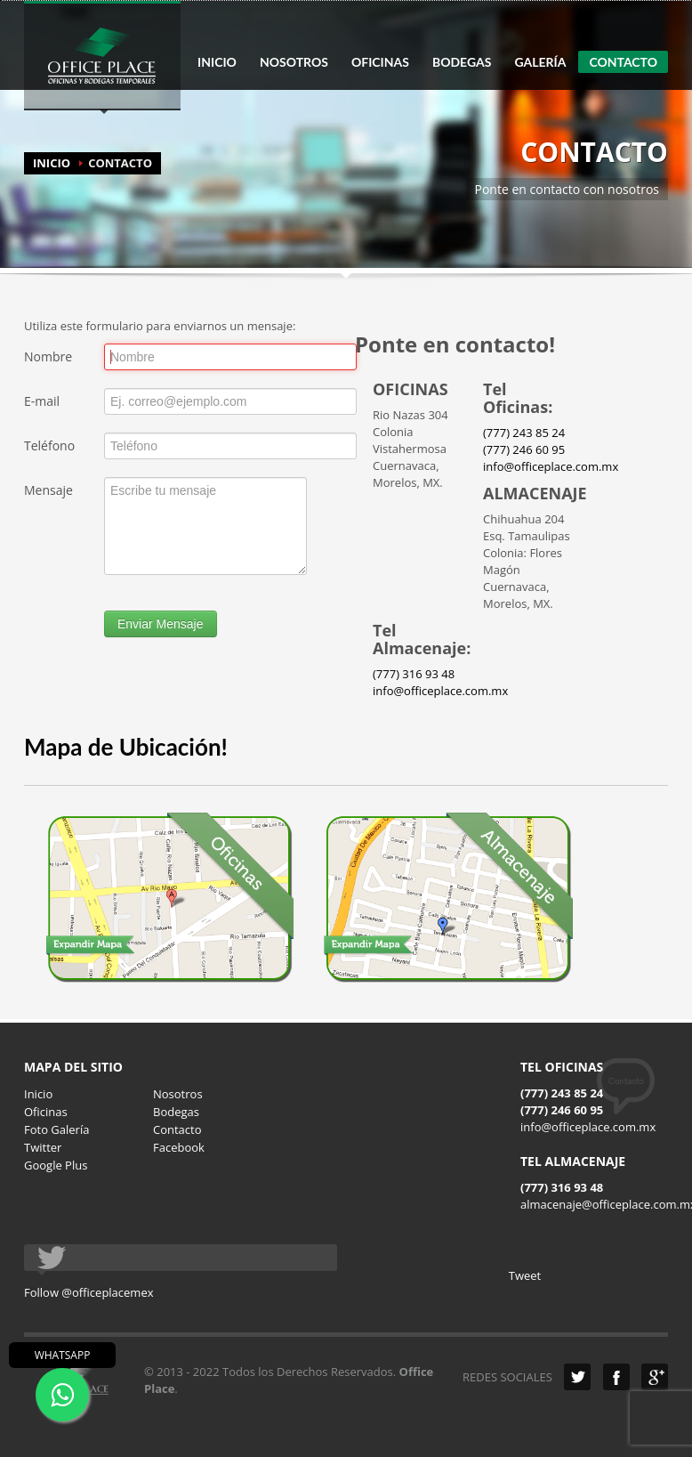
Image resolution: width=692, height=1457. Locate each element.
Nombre (48, 356)
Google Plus (55, 1165)
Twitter (42, 1147)
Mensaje (48, 490)
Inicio (38, 1094)
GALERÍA (540, 62)
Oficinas (46, 1112)
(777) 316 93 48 (414, 674)
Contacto (177, 1129)
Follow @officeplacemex (89, 1292)
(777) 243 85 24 (524, 433)
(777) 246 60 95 (524, 449)
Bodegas (176, 1112)
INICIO (217, 62)
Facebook (179, 1147)
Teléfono (49, 445)
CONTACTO (623, 61)
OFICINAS (380, 62)
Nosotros (178, 1094)
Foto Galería (56, 1129)
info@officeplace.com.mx (550, 466)
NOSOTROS (294, 62)
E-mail (42, 401)
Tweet (525, 1275)
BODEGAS (461, 62)
